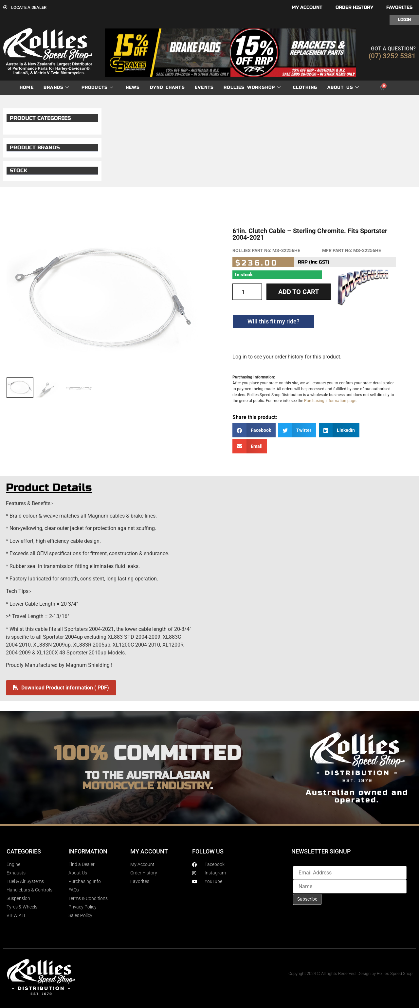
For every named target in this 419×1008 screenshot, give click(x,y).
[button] (254, 430)
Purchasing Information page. (330, 400)
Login (404, 19)
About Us (343, 87)
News (133, 87)
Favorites (399, 7)
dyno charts (167, 87)
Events (204, 87)
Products (98, 87)
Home (27, 87)
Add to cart (298, 292)
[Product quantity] (247, 292)
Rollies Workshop (252, 87)
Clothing (305, 87)
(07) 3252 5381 (392, 56)
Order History (354, 7)
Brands (56, 87)
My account (307, 7)
